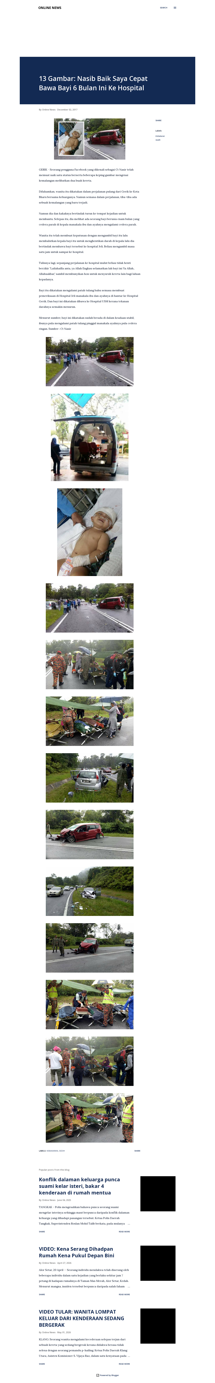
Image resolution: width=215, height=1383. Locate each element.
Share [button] (158, 120)
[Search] (163, 7)
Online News (49, 7)
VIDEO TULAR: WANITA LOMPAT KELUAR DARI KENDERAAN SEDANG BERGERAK (81, 1318)
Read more (124, 1231)
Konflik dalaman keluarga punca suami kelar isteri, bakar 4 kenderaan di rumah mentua (79, 1186)
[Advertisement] (107, 36)
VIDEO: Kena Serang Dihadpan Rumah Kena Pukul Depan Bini (76, 1252)
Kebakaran (160, 136)
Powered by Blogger (107, 1375)
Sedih (157, 140)
